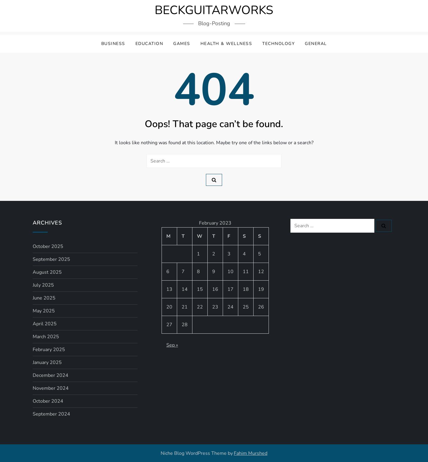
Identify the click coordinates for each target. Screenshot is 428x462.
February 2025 (49, 349)
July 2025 (43, 285)
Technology (278, 43)
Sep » (172, 345)
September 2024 (51, 414)
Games (181, 43)
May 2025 (44, 311)
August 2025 (47, 272)
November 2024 (51, 388)
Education (149, 43)
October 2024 (48, 401)
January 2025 (47, 362)
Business (113, 43)
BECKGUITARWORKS (214, 10)
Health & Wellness (226, 43)
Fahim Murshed (250, 453)
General (316, 43)
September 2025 (51, 259)
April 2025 (45, 323)
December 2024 (50, 375)
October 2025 (48, 246)
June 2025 (44, 298)
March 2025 (46, 336)
